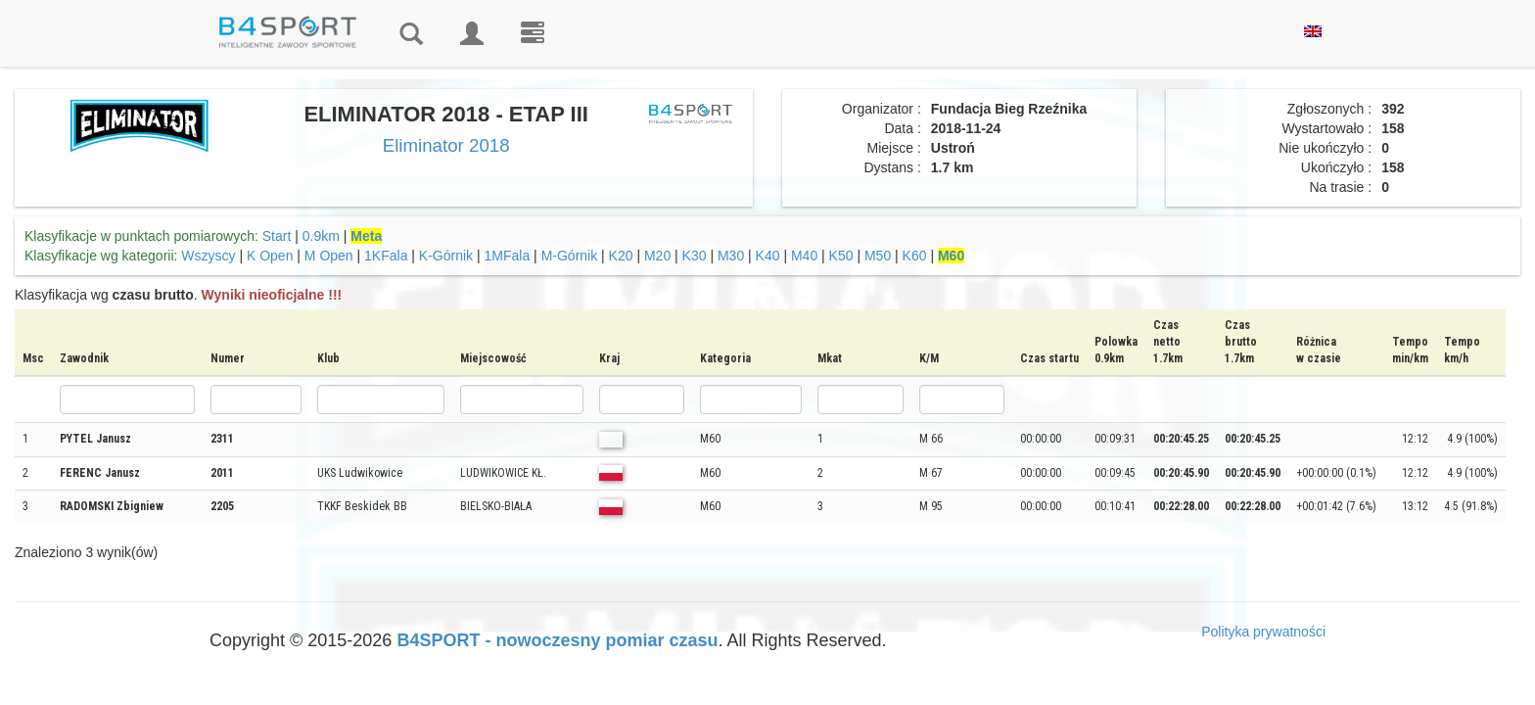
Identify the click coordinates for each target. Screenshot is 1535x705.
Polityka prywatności (1263, 631)
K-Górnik (446, 255)
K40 (768, 255)
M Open (328, 255)
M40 (804, 255)
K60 (915, 255)
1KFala (385, 255)
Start (277, 236)
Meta (366, 236)
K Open (270, 255)
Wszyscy (208, 255)
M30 (731, 255)
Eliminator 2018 (446, 145)
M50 (877, 255)
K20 (621, 255)
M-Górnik (569, 255)
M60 (951, 255)
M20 (657, 255)
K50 (841, 255)
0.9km (321, 236)
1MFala (508, 255)
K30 (694, 255)
